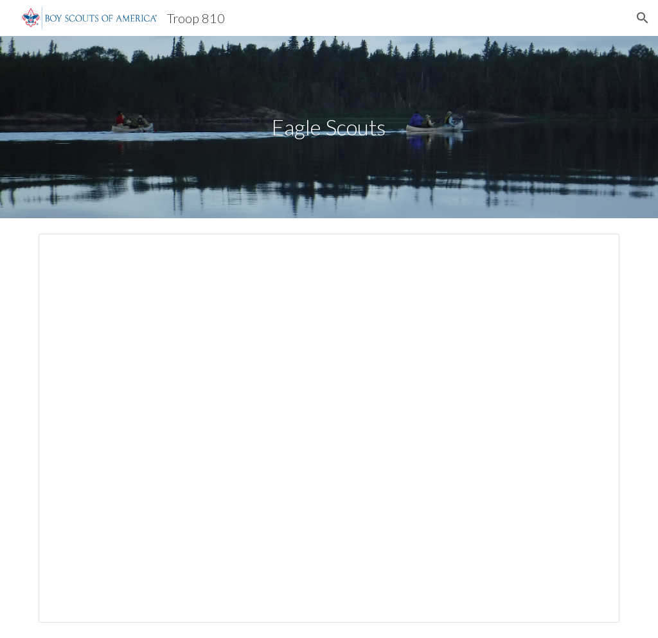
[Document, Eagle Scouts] (329, 428)
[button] (642, 18)
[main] (329, 127)
